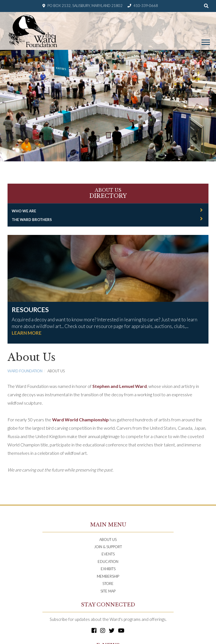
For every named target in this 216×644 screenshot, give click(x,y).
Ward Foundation (25, 371)
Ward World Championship (80, 419)
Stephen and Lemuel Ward (119, 386)
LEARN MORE (27, 333)
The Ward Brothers (32, 219)
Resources (30, 310)
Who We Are (24, 211)
